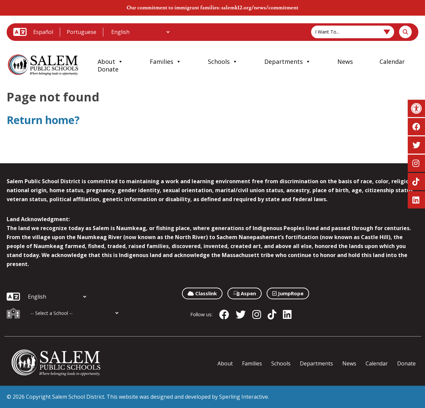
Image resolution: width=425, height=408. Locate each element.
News (345, 62)
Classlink (202, 293)
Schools (223, 62)
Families (165, 62)
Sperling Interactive (243, 396)
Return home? (43, 120)
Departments (287, 62)
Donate (108, 69)
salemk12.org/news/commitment (259, 7)
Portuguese (81, 32)
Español (43, 32)
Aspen (244, 293)
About (110, 62)
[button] (416, 108)
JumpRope (287, 293)
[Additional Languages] (140, 32)
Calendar (392, 62)
